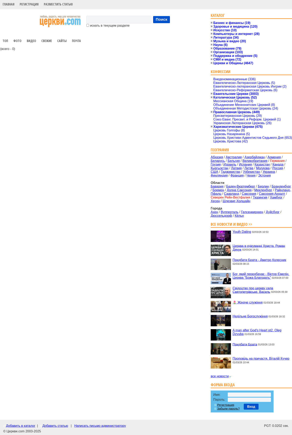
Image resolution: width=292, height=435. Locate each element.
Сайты (62, 41)
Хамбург (276, 197)
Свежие (46, 41)
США (214, 172)
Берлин (263, 186)
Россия (277, 168)
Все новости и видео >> (231, 224)
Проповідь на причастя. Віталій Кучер (261, 358)
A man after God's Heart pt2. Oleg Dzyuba (257, 332)
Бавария (217, 186)
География (220, 150)
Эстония (264, 175)
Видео (31, 41)
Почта (76, 41)
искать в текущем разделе (107, 25)
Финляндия (219, 175)
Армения (274, 157)
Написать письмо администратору (100, 425)
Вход (251, 406)
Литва (248, 168)
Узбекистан (251, 172)
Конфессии (220, 71)
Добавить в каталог (20, 425)
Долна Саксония (239, 190)
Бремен (218, 190)
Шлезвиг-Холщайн (236, 201)
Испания (245, 164)
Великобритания (255, 161)
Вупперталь (229, 212)
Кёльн (239, 215)
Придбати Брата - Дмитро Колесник (259, 260)
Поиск (161, 19)
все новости (220, 376)
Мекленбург (263, 190)
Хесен (215, 201)
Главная (8, 4)
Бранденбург (281, 186)
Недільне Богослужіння (250, 316)
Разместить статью (58, 4)
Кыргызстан (219, 168)
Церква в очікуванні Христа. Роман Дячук (259, 247)
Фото (17, 41)
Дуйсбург (273, 212)
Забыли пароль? (228, 408)
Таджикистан (230, 172)
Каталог (218, 15)
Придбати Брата (245, 344)
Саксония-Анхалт (272, 193)
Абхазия (217, 157)
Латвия (236, 168)
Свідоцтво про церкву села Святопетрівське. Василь (253, 289)
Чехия (251, 175)
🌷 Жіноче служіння (248, 302)
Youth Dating (242, 231)
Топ (5, 41)
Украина (269, 172)
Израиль (229, 164)
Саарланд (231, 193)
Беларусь (218, 161)
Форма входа (223, 384)
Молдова (263, 168)
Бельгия (234, 161)
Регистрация (29, 4)
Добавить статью (55, 425)
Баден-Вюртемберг (240, 186)
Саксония (249, 193)
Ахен (214, 212)
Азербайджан (255, 157)
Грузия (216, 164)
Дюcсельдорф (221, 215)
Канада (278, 164)
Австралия (234, 157)
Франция (237, 175)
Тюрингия (260, 197)
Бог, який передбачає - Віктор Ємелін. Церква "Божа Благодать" (261, 275)
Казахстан (262, 164)
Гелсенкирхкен (252, 212)
